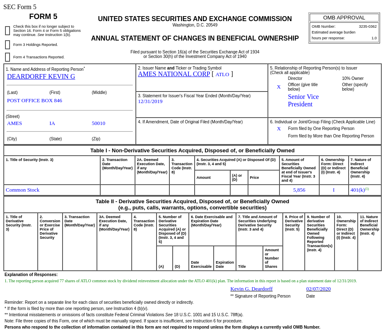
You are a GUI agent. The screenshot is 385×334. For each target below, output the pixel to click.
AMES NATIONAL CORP (174, 73)
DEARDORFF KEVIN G (41, 76)
